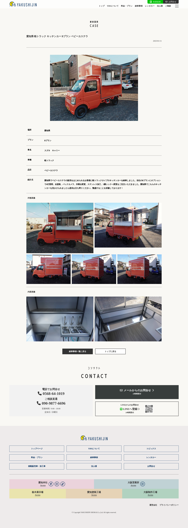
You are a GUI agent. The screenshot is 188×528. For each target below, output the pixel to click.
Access (43, 485)
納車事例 (139, 6)
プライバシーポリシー (169, 505)
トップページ (37, 449)
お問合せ (170, 2)
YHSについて (113, 6)
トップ (102, 6)
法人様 (160, 6)
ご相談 (168, 6)
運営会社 (153, 505)
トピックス (151, 449)
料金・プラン (126, 6)
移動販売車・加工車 (36, 466)
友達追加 (155, 2)
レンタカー (150, 6)
